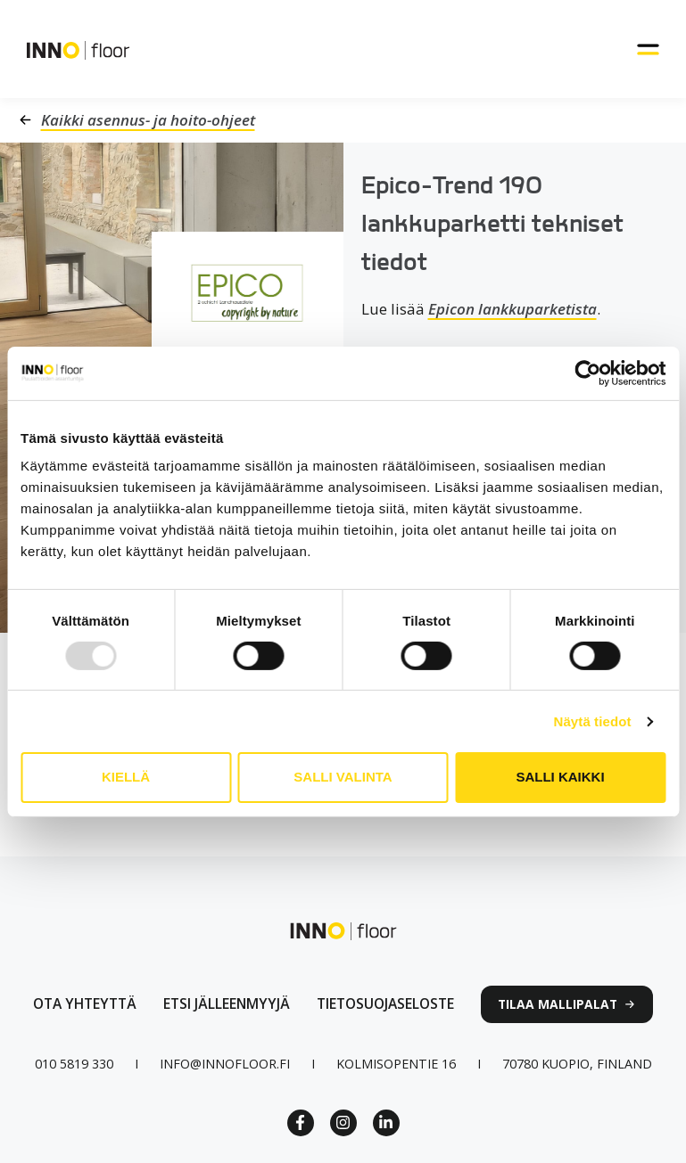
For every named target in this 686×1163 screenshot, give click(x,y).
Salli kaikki (560, 776)
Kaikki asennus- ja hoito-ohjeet (148, 120)
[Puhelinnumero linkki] (74, 1063)
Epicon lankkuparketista (512, 309)
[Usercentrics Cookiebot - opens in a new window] (587, 372)
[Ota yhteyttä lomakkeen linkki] (84, 1004)
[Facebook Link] (300, 1123)
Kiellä (126, 776)
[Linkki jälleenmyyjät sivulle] (226, 1004)
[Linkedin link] (386, 1123)
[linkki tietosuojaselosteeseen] (385, 1004)
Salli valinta (342, 776)
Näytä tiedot (593, 721)
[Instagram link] (343, 1123)
